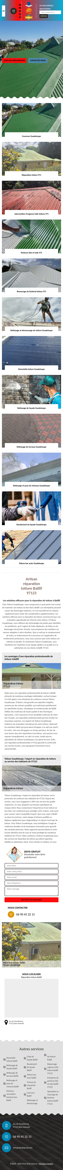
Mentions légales (46, 1164)
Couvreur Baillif (31, 1094)
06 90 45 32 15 (20, 11)
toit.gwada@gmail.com (22, 1147)
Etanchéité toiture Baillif (11, 1059)
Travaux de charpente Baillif (31, 1085)
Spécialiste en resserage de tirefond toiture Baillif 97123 (53, 1097)
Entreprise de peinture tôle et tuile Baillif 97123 (52, 1082)
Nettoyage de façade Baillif (12, 1067)
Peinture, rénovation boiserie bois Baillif (11, 1095)
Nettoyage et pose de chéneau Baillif (12, 1083)
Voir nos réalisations (14, 60)
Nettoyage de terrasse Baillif (12, 1074)
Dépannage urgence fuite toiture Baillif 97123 (52, 1069)
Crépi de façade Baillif (32, 1058)
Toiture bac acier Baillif (31, 1076)
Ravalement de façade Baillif (32, 1067)
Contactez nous (38, 60)
